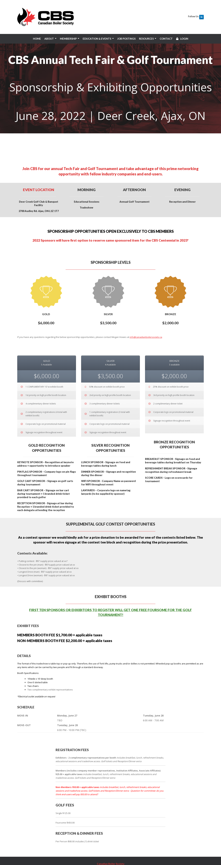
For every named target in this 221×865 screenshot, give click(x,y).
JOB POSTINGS (126, 38)
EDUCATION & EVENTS (97, 38)
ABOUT (49, 38)
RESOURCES (146, 38)
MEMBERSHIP (68, 38)
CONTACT (166, 38)
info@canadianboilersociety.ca (146, 304)
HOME (37, 38)
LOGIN (182, 38)
